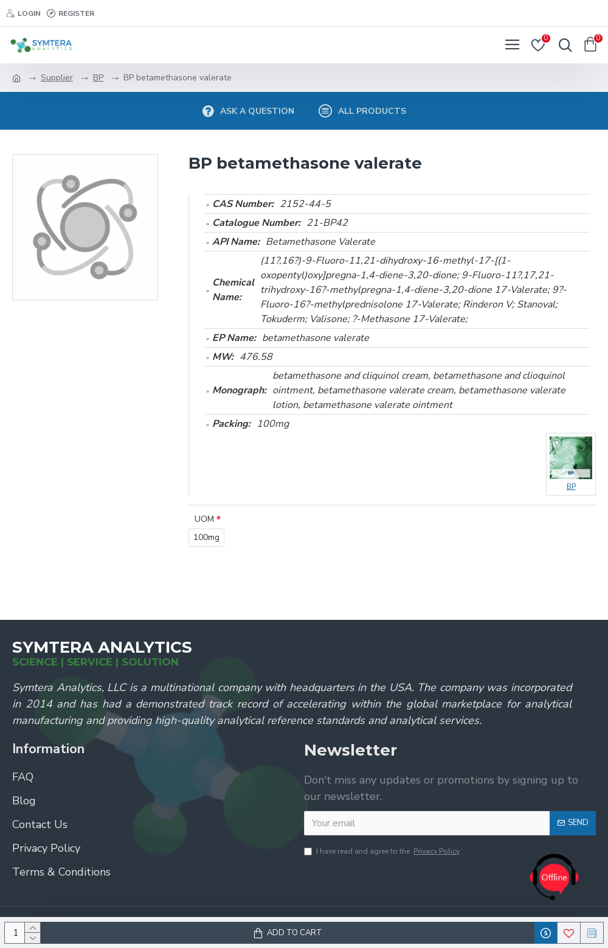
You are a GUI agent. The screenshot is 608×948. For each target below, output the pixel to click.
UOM (204, 519)
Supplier (57, 77)
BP (98, 77)
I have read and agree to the (382, 851)
